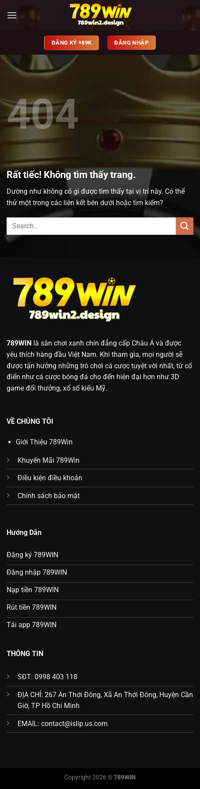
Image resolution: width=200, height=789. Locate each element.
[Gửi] (184, 225)
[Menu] (12, 15)
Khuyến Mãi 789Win (49, 460)
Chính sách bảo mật (49, 496)
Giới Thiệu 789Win (44, 442)
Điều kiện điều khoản (50, 478)
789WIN (19, 343)
